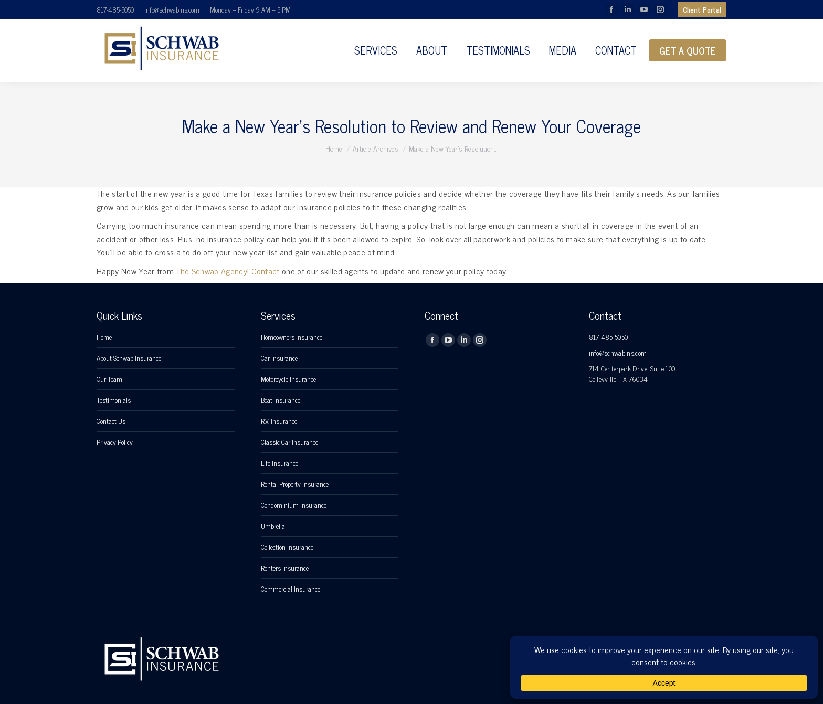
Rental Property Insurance (295, 484)
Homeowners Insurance (291, 337)
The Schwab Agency (211, 271)
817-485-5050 (115, 10)
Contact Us (111, 421)
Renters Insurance (285, 568)
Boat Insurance (280, 400)
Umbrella (273, 526)
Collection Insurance (287, 547)
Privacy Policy (115, 442)
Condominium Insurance (293, 505)
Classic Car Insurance (289, 442)
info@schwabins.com (171, 10)
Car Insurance (279, 358)
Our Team (109, 379)
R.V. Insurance (279, 421)
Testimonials (114, 400)
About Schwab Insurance (129, 358)
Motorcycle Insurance (288, 379)
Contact (265, 271)
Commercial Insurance (290, 589)
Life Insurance (279, 463)
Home (104, 337)
